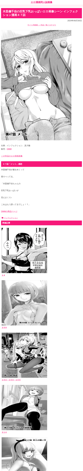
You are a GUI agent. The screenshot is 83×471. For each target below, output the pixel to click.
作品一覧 (6, 403)
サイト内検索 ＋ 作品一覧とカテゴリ (41, 25)
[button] (80, 390)
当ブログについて (10, 425)
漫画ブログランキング (11, 441)
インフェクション (10, 218)
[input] (41, 390)
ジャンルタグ (8, 413)
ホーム (41, 454)
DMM (9, 149)
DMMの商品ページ (9, 211)
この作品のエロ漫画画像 (11, 156)
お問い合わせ (8, 428)
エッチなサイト (9, 444)
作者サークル (8, 410)
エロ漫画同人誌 (9, 406)
